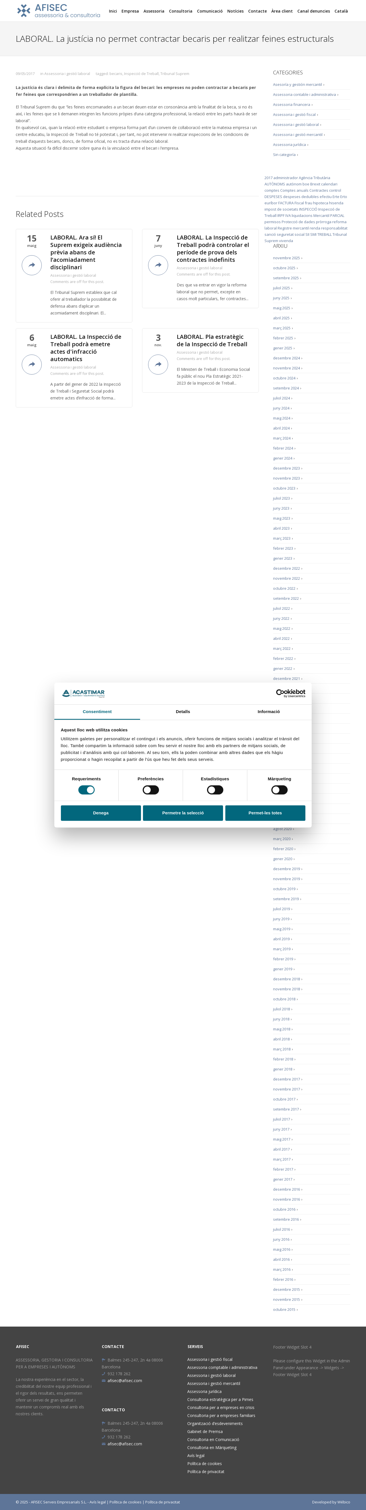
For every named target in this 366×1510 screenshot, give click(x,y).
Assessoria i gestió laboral (67, 73)
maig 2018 (281, 1029)
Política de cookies (204, 1463)
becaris (116, 73)
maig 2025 (281, 307)
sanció (270, 234)
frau (308, 202)
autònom (294, 184)
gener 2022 (282, 668)
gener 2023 (282, 558)
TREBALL (324, 234)
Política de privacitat (205, 1471)
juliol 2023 (281, 498)
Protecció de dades (298, 221)
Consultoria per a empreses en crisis (220, 1407)
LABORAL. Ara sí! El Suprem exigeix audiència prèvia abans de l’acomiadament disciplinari (86, 252)
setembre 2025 (286, 277)
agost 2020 (282, 828)
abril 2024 (281, 428)
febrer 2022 (283, 658)
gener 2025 (282, 348)
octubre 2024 (284, 378)
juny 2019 (281, 918)
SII (307, 234)
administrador (285, 177)
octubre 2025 (284, 267)
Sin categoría (284, 154)
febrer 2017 (283, 1169)
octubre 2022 (284, 588)
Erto (343, 196)
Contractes (318, 190)
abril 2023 (281, 528)
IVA (288, 215)
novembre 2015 (286, 1299)
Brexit (315, 184)
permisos (272, 221)
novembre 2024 (286, 368)
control (335, 190)
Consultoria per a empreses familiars (221, 1415)
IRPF (281, 215)
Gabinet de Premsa (205, 1431)
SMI (313, 234)
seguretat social (291, 234)
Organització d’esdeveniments (215, 1423)
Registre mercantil (293, 228)
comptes (271, 190)
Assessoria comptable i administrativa (222, 1367)
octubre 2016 (284, 1209)
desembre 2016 (286, 1189)
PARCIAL (337, 215)
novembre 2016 (286, 1199)
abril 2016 (281, 1259)
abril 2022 (281, 638)
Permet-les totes (265, 813)
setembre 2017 (286, 1109)
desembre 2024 (286, 358)
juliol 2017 (281, 1119)
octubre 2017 (284, 1099)
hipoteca (320, 202)
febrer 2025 (283, 338)
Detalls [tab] (183, 711)
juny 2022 (281, 618)
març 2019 (282, 948)
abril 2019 (281, 938)
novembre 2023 (286, 478)
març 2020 (282, 838)
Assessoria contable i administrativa (304, 94)
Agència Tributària (314, 177)
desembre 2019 (286, 868)
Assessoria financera (291, 104)
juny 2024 (281, 408)
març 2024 (282, 438)
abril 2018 (281, 1039)
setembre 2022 (286, 598)
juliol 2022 (281, 608)
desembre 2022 (286, 568)
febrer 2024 (283, 448)
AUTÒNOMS (274, 184)
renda (315, 228)
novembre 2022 (286, 578)
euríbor (270, 202)
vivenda (286, 240)
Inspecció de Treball (141, 73)
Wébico (343, 1502)
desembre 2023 (286, 468)
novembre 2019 (286, 878)
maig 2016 (281, 1249)
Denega (100, 813)
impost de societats (281, 209)
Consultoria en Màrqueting (211, 1447)
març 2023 (282, 538)
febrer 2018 (283, 1059)
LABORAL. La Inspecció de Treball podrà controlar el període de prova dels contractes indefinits (213, 249)
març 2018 (282, 1049)
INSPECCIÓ (308, 209)
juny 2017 (281, 1129)
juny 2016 (281, 1239)
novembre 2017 (286, 1089)
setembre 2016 (286, 1219)
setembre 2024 (286, 388)
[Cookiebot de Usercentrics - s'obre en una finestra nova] (280, 693)
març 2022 (282, 648)
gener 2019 (282, 968)
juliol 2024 (281, 398)
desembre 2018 (286, 978)
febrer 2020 (283, 848)
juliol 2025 (281, 287)
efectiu (326, 196)
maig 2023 (281, 518)
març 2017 (282, 1159)
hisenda (336, 202)
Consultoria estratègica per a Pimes (220, 1399)
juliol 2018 (281, 1009)
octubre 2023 (284, 488)
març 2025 (282, 328)
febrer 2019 (283, 958)
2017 (268, 177)
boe (306, 184)
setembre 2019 (286, 898)
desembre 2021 (286, 678)
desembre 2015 (286, 1289)
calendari (329, 184)
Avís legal (195, 1455)
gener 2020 (282, 858)
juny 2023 (281, 508)
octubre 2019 (284, 888)
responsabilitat (334, 228)
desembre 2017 (286, 1079)
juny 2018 (281, 1019)
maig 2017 (281, 1139)
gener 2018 (282, 1069)
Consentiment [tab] (97, 711)
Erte (336, 196)
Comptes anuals (294, 190)
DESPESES (273, 196)
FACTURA (286, 202)
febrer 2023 (283, 548)
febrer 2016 (283, 1279)
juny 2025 (281, 297)
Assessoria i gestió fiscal (294, 114)
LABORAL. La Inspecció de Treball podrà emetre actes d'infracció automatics (85, 348)
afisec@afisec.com (122, 1380)
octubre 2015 (284, 1309)
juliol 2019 (281, 908)
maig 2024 (281, 418)
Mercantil (321, 215)
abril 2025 (281, 317)
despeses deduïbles (301, 196)
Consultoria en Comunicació (213, 1439)
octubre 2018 (284, 999)
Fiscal (299, 202)
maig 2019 (281, 928)
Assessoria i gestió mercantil (298, 134)
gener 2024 (282, 458)
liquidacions (302, 215)
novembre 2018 (286, 989)
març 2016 (282, 1269)
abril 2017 (281, 1149)
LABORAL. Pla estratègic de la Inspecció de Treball (212, 340)
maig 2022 (281, 628)
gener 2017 (282, 1179)
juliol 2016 (281, 1229)
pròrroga (323, 221)
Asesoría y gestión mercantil (297, 84)
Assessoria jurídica (289, 144)
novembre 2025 (286, 257)
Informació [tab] (269, 711)
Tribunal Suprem (174, 73)
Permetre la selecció (183, 813)
